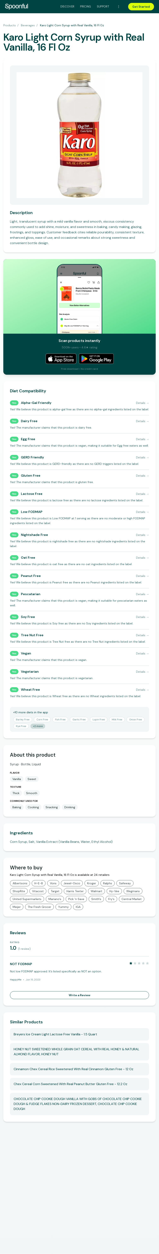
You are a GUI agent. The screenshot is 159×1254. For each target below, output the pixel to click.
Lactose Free (31, 494)
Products (9, 25)
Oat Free (28, 557)
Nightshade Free (34, 535)
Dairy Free (29, 421)
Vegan (26, 653)
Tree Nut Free (32, 635)
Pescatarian (30, 594)
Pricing (85, 6)
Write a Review (79, 995)
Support (103, 6)
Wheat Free (30, 689)
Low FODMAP (31, 512)
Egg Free (28, 439)
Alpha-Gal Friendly (36, 403)
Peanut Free (31, 576)
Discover (67, 6)
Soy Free (28, 617)
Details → (142, 403)
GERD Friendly (32, 457)
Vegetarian (30, 671)
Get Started (141, 6)
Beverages (28, 25)
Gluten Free (30, 475)
